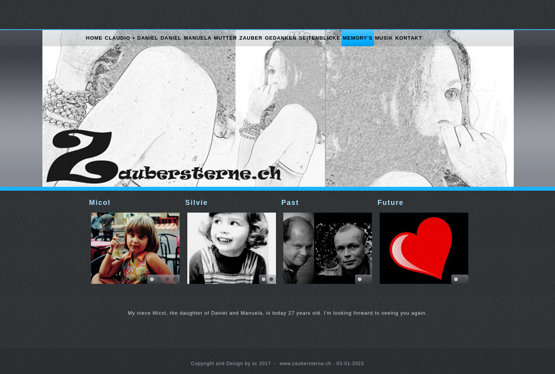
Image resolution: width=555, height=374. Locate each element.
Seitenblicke (319, 38)
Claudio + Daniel (131, 38)
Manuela (198, 38)
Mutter (225, 38)
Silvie (196, 202)
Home (94, 38)
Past (290, 202)
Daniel (170, 38)
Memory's (358, 38)
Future (391, 202)
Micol (100, 202)
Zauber (250, 38)
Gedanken (280, 38)
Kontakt (408, 38)
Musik (384, 38)
